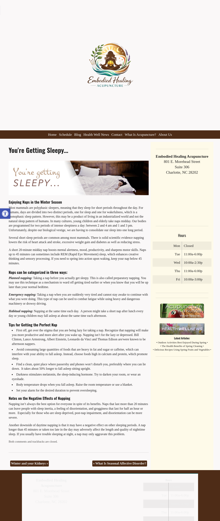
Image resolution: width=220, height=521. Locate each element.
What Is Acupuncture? (140, 135)
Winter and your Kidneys (29, 463)
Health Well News (96, 135)
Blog (77, 135)
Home (52, 135)
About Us (165, 135)
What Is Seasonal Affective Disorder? (119, 463)
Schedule (65, 135)
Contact (116, 135)
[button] (5, 213)
